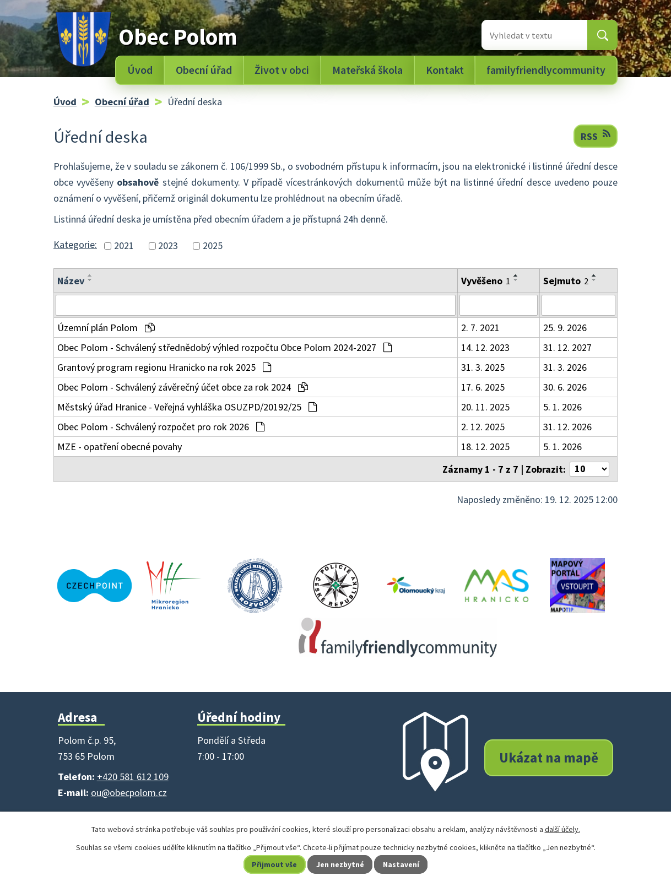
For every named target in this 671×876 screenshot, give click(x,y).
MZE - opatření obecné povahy (119, 446)
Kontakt (445, 70)
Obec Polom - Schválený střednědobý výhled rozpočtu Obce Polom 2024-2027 (224, 347)
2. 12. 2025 (483, 426)
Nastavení (402, 864)
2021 (124, 246)
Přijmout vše (274, 864)
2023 (168, 246)
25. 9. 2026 (565, 327)
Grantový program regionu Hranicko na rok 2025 (164, 367)
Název (70, 280)
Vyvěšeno (485, 280)
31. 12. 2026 (567, 426)
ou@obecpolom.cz (129, 792)
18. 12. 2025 (485, 446)
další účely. (562, 829)
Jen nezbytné (340, 864)
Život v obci (282, 70)
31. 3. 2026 (565, 367)
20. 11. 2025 (485, 407)
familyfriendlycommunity (545, 70)
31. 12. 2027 (567, 347)
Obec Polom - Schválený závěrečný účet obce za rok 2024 (182, 387)
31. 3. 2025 (483, 367)
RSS (595, 136)
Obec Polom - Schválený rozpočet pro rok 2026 (160, 426)
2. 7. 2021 (480, 327)
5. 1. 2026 (562, 407)
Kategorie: (75, 244)
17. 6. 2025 (483, 387)
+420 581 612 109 (133, 776)
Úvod (140, 70)
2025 (213, 246)
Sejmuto (565, 280)
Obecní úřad (204, 70)
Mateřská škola (367, 70)
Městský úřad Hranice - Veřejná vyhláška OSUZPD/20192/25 (187, 407)
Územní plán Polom (106, 327)
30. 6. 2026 (565, 387)
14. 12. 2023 (485, 347)
